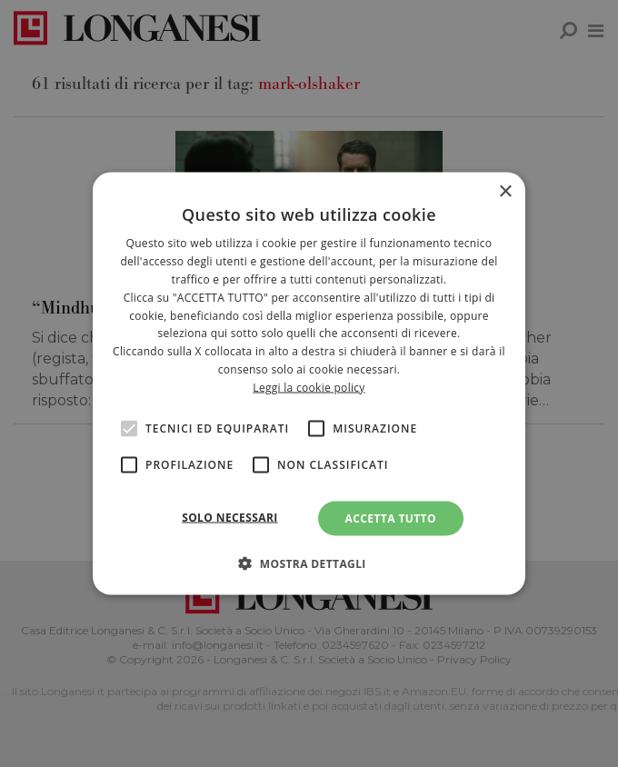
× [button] (505, 192)
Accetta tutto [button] (390, 517)
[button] (309, 562)
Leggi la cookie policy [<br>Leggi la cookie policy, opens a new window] (308, 386)
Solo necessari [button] (229, 516)
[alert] (309, 383)
